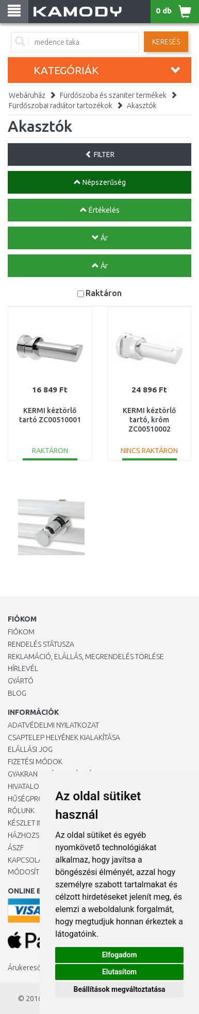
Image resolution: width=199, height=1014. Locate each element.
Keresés (166, 42)
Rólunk (21, 810)
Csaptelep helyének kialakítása (64, 737)
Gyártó (21, 681)
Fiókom (21, 632)
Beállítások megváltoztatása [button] (119, 989)
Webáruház (27, 95)
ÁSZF (16, 848)
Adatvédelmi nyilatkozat (53, 725)
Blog (17, 693)
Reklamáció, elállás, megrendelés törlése (86, 656)
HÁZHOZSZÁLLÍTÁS (38, 835)
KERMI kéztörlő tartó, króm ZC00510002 (149, 419)
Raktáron (104, 293)
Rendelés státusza (41, 644)
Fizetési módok (35, 762)
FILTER (99, 154)
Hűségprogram (35, 799)
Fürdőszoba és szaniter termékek (113, 95)
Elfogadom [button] (119, 955)
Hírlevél (23, 668)
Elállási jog (30, 749)
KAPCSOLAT (27, 860)
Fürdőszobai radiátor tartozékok (60, 105)
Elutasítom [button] (119, 972)
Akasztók (142, 105)
